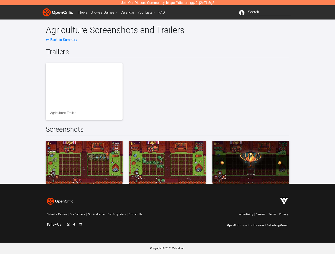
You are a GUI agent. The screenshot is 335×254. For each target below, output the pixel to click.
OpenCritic (234, 225)
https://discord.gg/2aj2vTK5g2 (190, 2)
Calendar (127, 12)
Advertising (246, 214)
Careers (261, 214)
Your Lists (145, 12)
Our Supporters (116, 214)
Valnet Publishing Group (273, 225)
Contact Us (135, 214)
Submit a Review (57, 214)
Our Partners (77, 214)
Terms (272, 214)
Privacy (283, 214)
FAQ (162, 12)
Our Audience (96, 214)
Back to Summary (61, 39)
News (82, 12)
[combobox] (269, 11)
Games (102, 12)
